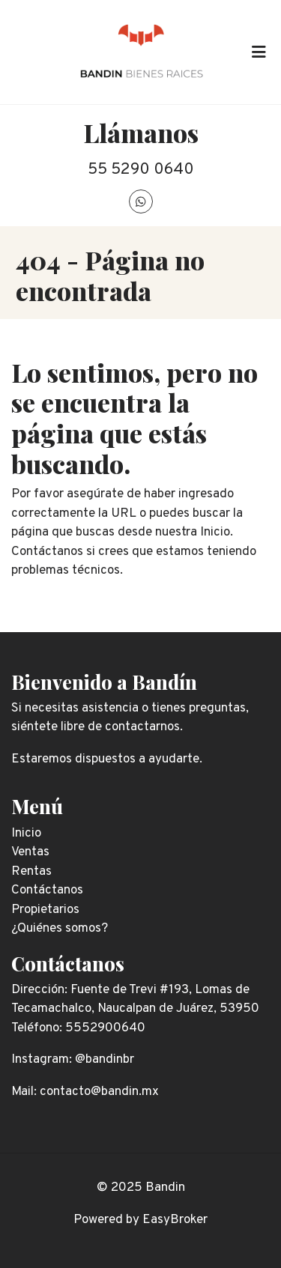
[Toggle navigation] (258, 51)
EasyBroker (175, 1220)
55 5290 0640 (141, 170)
